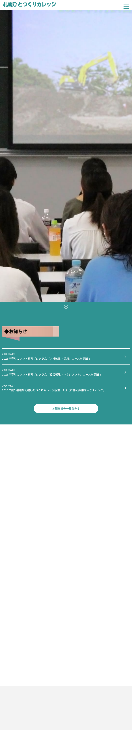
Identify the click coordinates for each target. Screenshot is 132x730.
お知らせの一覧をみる (66, 408)
